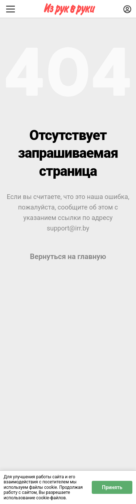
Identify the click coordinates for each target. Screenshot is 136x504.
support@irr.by (68, 228)
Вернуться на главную (68, 256)
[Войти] (127, 9)
